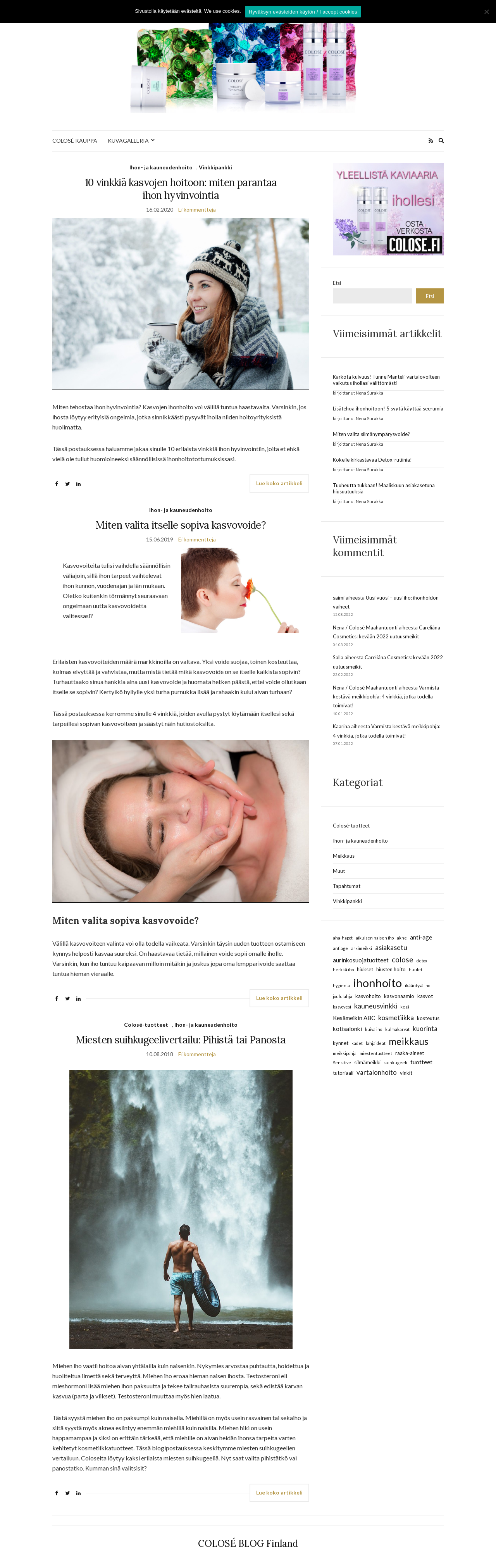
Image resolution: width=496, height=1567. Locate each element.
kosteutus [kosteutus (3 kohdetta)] (428, 1018)
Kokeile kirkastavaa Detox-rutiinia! (372, 460)
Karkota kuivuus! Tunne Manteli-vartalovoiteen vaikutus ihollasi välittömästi (386, 380)
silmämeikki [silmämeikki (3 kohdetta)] (367, 1062)
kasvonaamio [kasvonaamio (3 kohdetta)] (399, 996)
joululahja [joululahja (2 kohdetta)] (342, 996)
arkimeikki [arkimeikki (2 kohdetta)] (361, 948)
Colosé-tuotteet (146, 1024)
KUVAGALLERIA (128, 140)
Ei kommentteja (197, 209)
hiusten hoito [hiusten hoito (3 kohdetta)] (391, 969)
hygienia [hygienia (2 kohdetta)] (341, 985)
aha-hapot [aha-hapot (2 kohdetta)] (343, 937)
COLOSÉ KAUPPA (74, 140)
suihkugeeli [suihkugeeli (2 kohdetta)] (395, 1062)
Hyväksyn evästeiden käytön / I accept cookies (303, 12)
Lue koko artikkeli (279, 483)
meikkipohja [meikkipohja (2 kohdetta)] (344, 1053)
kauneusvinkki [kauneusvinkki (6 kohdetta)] (375, 1006)
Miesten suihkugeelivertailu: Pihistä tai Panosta (181, 1039)
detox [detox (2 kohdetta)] (422, 960)
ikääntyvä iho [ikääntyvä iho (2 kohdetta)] (417, 985)
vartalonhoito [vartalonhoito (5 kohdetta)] (376, 1072)
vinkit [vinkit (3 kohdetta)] (406, 1073)
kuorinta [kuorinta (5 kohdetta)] (425, 1028)
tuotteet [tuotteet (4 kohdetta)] (421, 1061)
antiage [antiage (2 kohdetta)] (340, 948)
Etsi (337, 283)
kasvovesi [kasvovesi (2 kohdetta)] (342, 1006)
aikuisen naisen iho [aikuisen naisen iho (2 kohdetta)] (375, 937)
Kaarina (341, 726)
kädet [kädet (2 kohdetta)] (357, 1043)
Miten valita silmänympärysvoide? (371, 434)
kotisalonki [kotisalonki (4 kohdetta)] (347, 1028)
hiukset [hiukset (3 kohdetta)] (365, 969)
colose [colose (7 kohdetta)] (402, 959)
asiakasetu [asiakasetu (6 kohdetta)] (391, 947)
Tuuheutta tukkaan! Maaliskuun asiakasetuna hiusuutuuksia (384, 488)
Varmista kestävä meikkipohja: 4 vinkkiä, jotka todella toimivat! (386, 696)
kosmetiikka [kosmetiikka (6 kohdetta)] (396, 1017)
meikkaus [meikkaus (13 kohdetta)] (408, 1041)
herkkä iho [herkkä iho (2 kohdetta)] (343, 969)
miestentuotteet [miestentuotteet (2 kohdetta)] (376, 1053)
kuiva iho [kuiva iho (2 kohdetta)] (373, 1029)
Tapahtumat (346, 886)
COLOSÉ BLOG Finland (248, 1544)
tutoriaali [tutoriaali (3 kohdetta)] (343, 1073)
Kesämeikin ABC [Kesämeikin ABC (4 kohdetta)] (354, 1017)
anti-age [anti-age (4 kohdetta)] (421, 937)
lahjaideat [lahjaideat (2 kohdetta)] (376, 1043)
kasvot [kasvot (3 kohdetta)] (425, 996)
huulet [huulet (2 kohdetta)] (415, 969)
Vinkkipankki (215, 167)
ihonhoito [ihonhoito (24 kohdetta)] (377, 983)
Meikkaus (344, 856)
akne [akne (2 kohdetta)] (402, 937)
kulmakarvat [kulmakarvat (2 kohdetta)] (397, 1029)
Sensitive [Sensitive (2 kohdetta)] (342, 1062)
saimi (338, 598)
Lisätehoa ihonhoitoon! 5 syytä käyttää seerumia (388, 408)
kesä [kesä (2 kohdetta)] (405, 1006)
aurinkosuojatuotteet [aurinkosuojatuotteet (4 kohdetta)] (361, 960)
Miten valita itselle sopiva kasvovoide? (181, 525)
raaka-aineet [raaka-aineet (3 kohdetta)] (409, 1053)
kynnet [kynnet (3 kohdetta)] (340, 1043)
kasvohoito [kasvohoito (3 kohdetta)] (368, 996)
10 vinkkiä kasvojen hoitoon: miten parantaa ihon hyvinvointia (181, 189)
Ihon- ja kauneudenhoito (161, 167)
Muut (339, 871)
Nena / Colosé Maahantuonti (365, 627)
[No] (486, 12)
